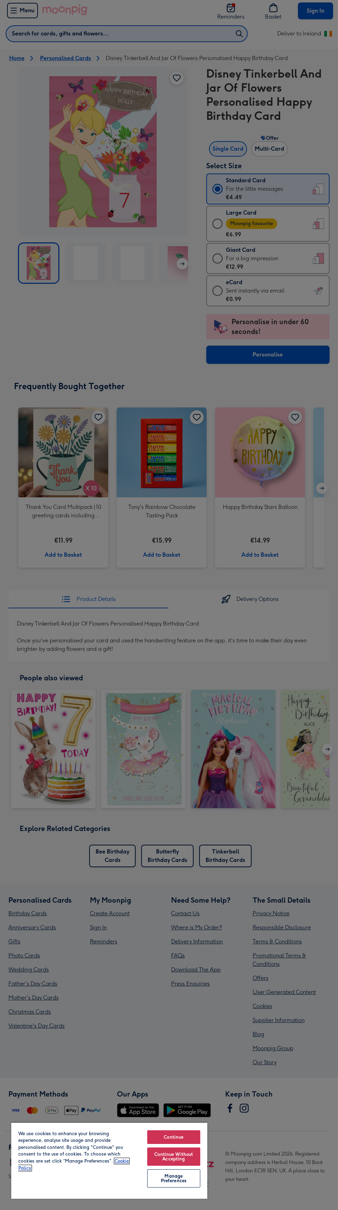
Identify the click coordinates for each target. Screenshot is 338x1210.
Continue (173, 1137)
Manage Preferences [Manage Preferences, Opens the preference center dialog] (174, 1178)
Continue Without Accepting (173, 1157)
